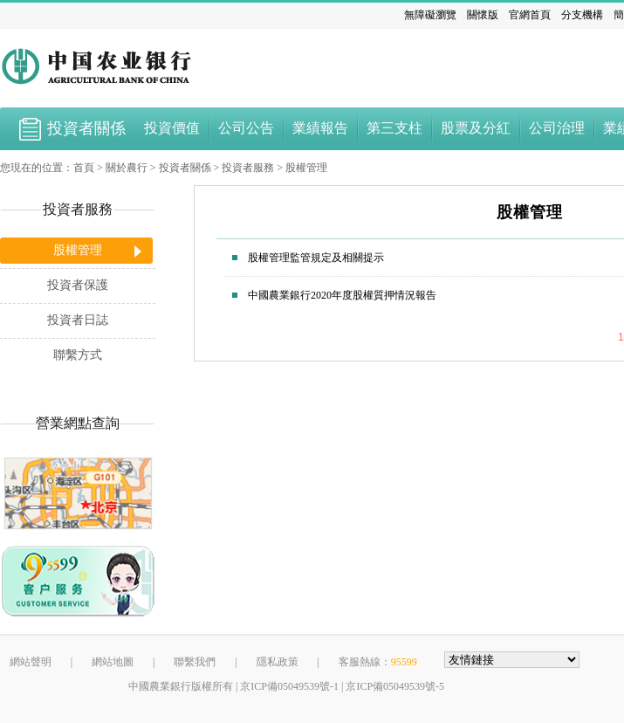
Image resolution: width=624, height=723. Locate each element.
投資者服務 (248, 168)
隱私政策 (277, 662)
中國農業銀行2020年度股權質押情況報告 (342, 295)
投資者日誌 (77, 320)
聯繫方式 (77, 355)
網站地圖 (113, 662)
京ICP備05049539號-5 (395, 686)
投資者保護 (77, 285)
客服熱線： (378, 662)
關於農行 (126, 168)
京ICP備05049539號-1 (289, 686)
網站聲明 (30, 662)
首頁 (83, 168)
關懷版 (482, 15)
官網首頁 (530, 15)
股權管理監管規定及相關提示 (316, 257)
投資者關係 (185, 168)
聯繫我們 (195, 662)
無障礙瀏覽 (430, 15)
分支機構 (582, 15)
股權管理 (306, 168)
